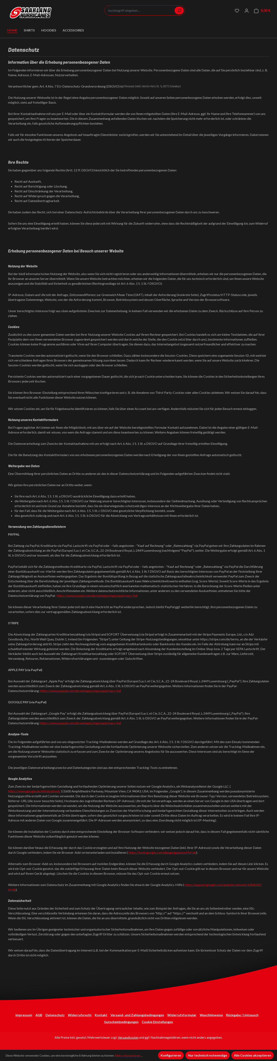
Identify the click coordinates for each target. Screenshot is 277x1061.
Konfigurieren (171, 1055)
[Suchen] (179, 10)
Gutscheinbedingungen (121, 1022)
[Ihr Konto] (246, 10)
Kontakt (101, 1015)
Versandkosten (128, 1037)
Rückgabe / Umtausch (242, 1015)
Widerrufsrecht (80, 1015)
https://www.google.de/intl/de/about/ (34, 791)
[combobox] (145, 10)
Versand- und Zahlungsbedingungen (137, 1015)
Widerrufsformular (181, 1015)
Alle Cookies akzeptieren (252, 1055)
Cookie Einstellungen (157, 1022)
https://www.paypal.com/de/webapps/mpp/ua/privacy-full (97, 595)
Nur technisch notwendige (207, 1055)
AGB (38, 1015)
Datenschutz (55, 1015)
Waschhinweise (211, 1015)
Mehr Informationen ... (129, 1055)
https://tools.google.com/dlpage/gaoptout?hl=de (162, 852)
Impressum (24, 1015)
